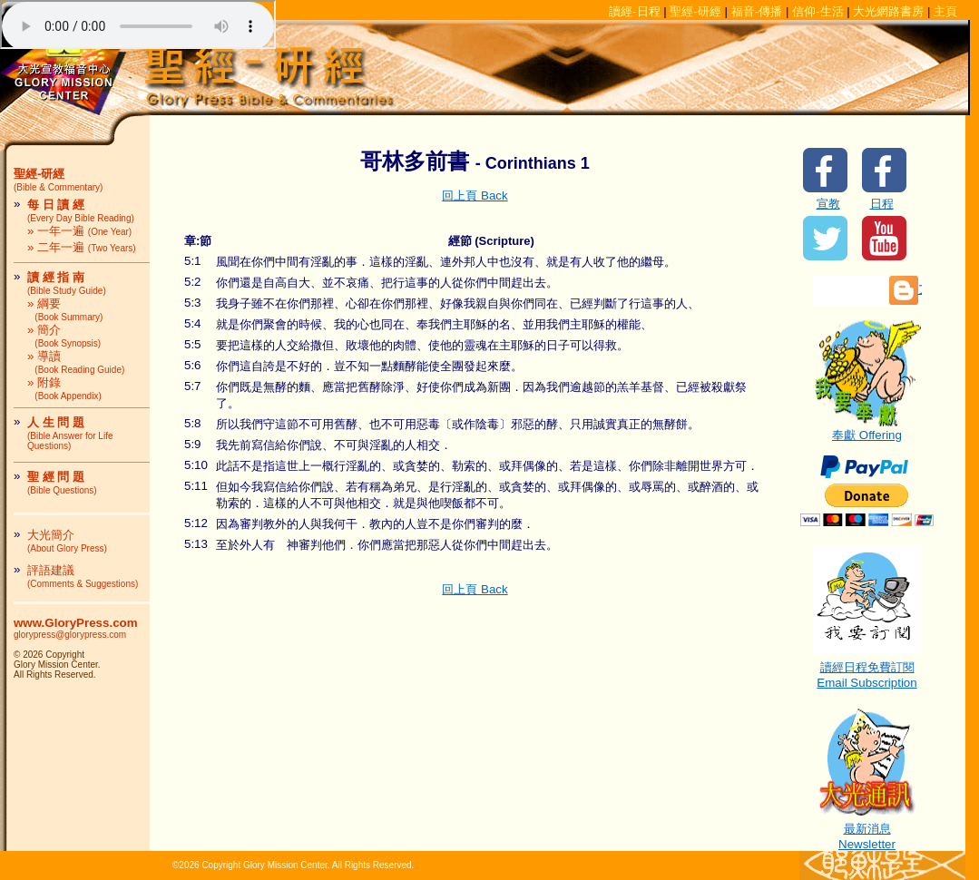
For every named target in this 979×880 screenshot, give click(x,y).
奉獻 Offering (867, 429)
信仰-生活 (817, 11)
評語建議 (82, 576)
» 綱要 (65, 309)
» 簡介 (64, 335)
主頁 (945, 11)
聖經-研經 (695, 11)
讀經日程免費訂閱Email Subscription (867, 669)
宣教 (828, 203)
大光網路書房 (888, 11)
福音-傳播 (756, 11)
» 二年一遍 (81, 247)
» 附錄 (64, 388)
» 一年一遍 (79, 231)
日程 (882, 203)
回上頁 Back (474, 195)
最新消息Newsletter (867, 830)
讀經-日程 (634, 11)
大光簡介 (67, 540)
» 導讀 (75, 362)
